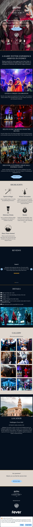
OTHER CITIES (16, 176)
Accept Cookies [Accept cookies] (28, 524)
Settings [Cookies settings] (21, 524)
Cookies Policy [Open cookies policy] (13, 522)
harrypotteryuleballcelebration (16, 336)
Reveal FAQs (16, 481)
